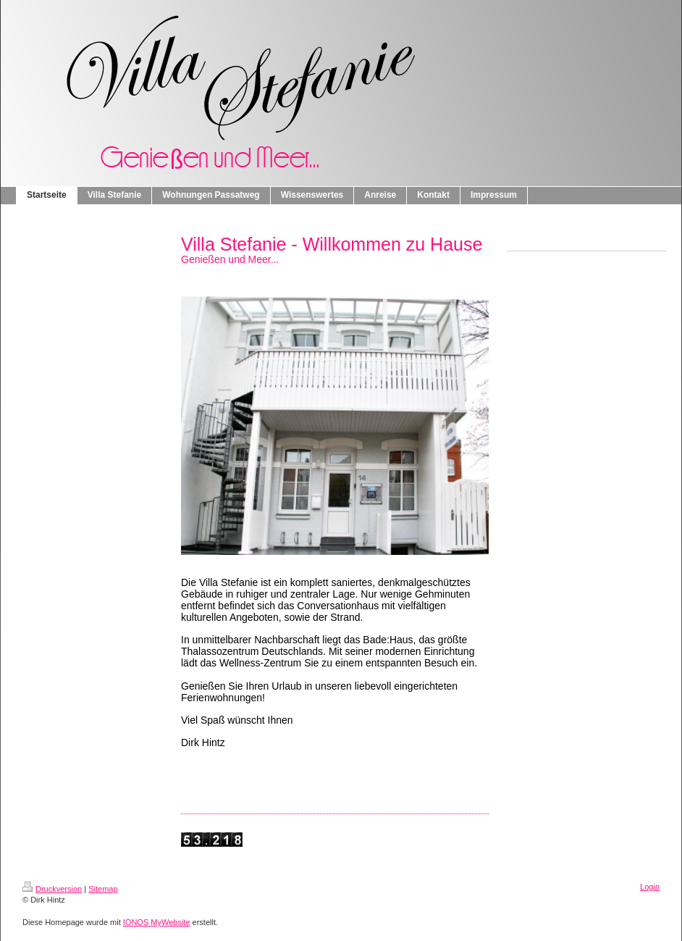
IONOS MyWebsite (156, 922)
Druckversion (52, 888)
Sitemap (102, 888)
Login (650, 886)
